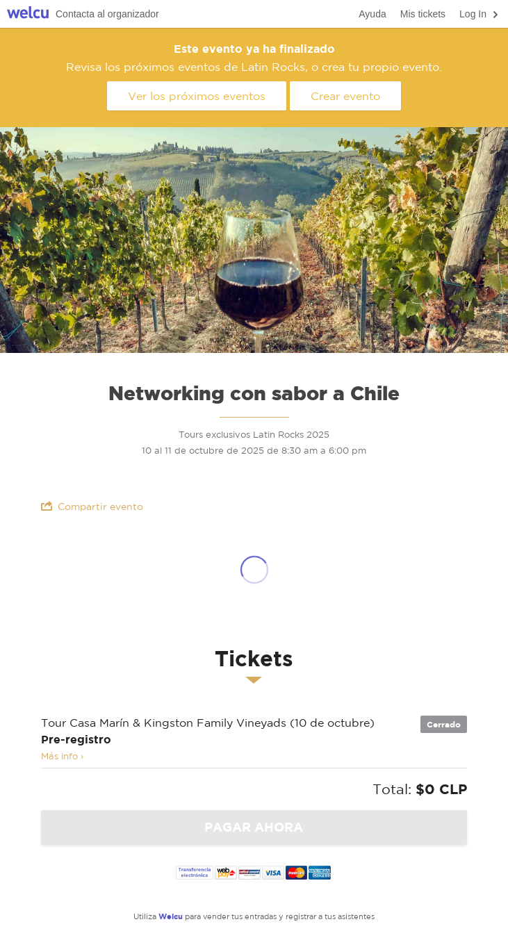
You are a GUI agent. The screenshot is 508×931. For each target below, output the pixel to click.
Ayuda (372, 13)
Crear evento (345, 96)
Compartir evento (92, 506)
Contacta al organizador (107, 13)
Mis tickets (422, 13)
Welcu (28, 14)
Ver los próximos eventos (196, 96)
